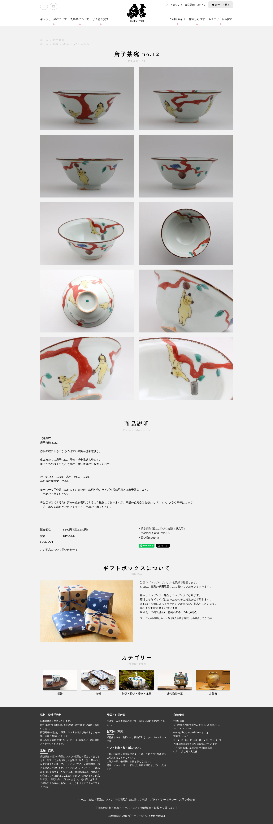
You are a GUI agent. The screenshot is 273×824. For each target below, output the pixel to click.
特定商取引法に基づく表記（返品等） (163, 528)
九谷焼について (79, 19)
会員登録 (190, 4)
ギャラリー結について (53, 19)
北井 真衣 (58, 40)
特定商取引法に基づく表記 (131, 799)
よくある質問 (101, 19)
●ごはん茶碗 (81, 44)
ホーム (44, 40)
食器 (55, 44)
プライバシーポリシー (163, 799)
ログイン (201, 4)
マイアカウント (174, 4)
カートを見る (222, 4)
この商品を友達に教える (155, 533)
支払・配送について (101, 799)
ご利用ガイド (177, 19)
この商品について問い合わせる (59, 549)
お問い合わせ (187, 799)
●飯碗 (66, 44)
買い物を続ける (150, 537)
